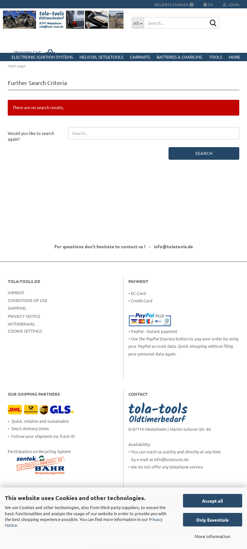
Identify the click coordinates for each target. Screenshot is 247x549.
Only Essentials (212, 520)
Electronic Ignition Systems (42, 57)
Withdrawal (21, 324)
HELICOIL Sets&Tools (101, 57)
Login (231, 4)
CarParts (140, 57)
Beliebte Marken (174, 4)
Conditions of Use (27, 300)
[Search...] (138, 23)
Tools (215, 57)
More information (212, 536)
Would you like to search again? (31, 136)
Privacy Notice (24, 316)
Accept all (212, 501)
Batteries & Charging (180, 57)
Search (204, 153)
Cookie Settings (25, 331)
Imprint (16, 292)
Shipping (17, 308)
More (234, 57)
